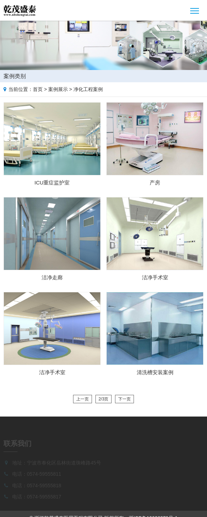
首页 (38, 89)
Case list (201, 75)
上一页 (82, 399)
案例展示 (58, 89)
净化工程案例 (88, 89)
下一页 (124, 399)
